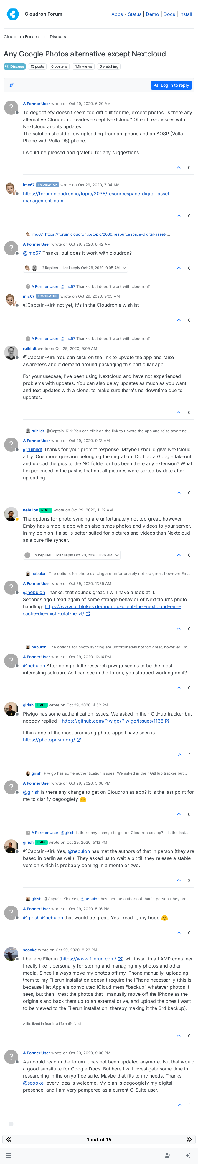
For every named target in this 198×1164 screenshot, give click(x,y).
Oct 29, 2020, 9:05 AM (99, 296)
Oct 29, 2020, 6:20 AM (90, 103)
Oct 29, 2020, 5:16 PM (89, 908)
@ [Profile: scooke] (33, 1083)
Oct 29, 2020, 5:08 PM (89, 783)
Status (134, 14)
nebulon (30, 510)
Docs (169, 14)
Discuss (14, 66)
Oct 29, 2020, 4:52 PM (87, 705)
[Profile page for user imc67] (11, 189)
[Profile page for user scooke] (11, 954)
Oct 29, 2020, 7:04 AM (99, 184)
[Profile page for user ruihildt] (11, 353)
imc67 (29, 184)
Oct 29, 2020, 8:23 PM (76, 950)
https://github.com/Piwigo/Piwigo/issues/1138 (115, 721)
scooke (30, 950)
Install (185, 14)
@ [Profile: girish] (31, 792)
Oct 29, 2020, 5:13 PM (87, 842)
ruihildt (30, 348)
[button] (8, 1156)
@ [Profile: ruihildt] (32, 449)
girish (28, 705)
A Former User (36, 103)
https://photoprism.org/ (52, 740)
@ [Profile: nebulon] (34, 592)
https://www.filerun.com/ (91, 959)
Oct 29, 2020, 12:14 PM (90, 656)
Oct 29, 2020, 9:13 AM (89, 440)
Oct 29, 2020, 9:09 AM (76, 348)
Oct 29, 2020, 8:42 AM (90, 244)
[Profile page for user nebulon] (11, 514)
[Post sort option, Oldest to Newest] (11, 85)
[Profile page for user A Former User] (11, 108)
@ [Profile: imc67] (32, 253)
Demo (152, 14)
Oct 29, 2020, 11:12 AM (92, 510)
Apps (117, 14)
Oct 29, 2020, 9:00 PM (89, 1052)
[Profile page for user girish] (11, 709)
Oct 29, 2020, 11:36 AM (90, 583)
